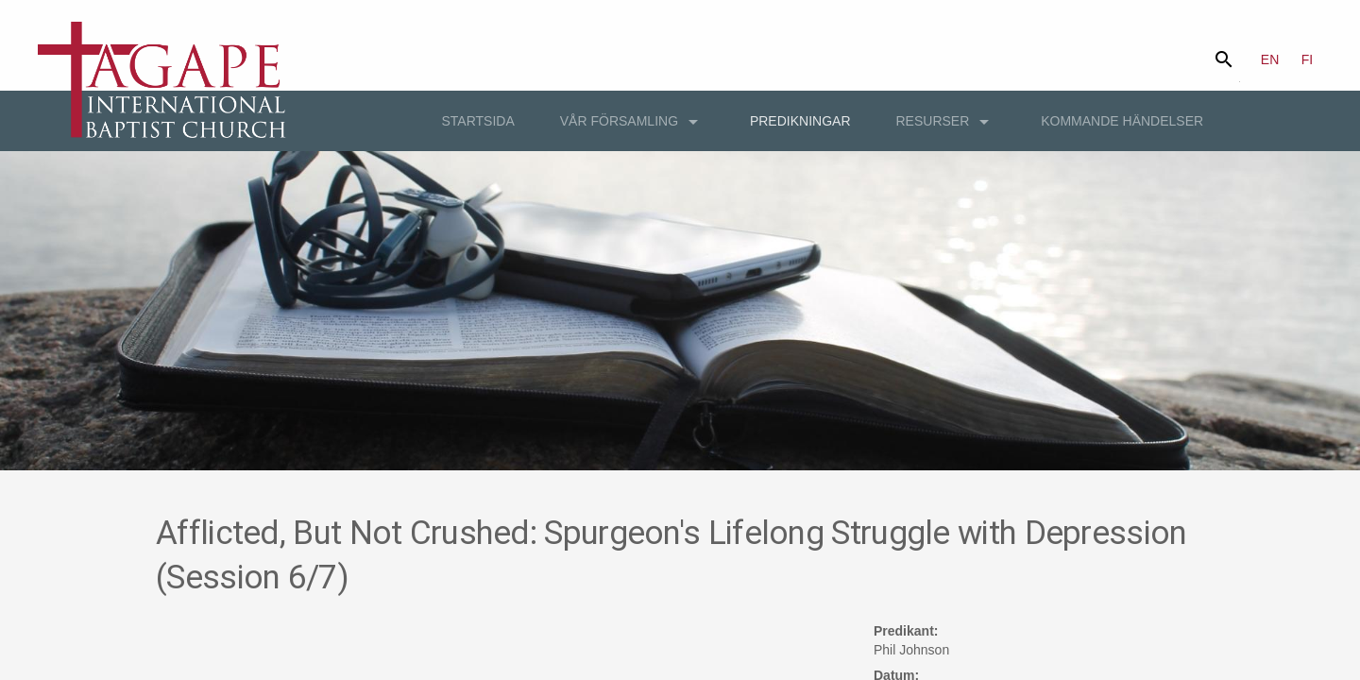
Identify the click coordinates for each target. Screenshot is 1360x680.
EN (1270, 59)
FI (1307, 59)
